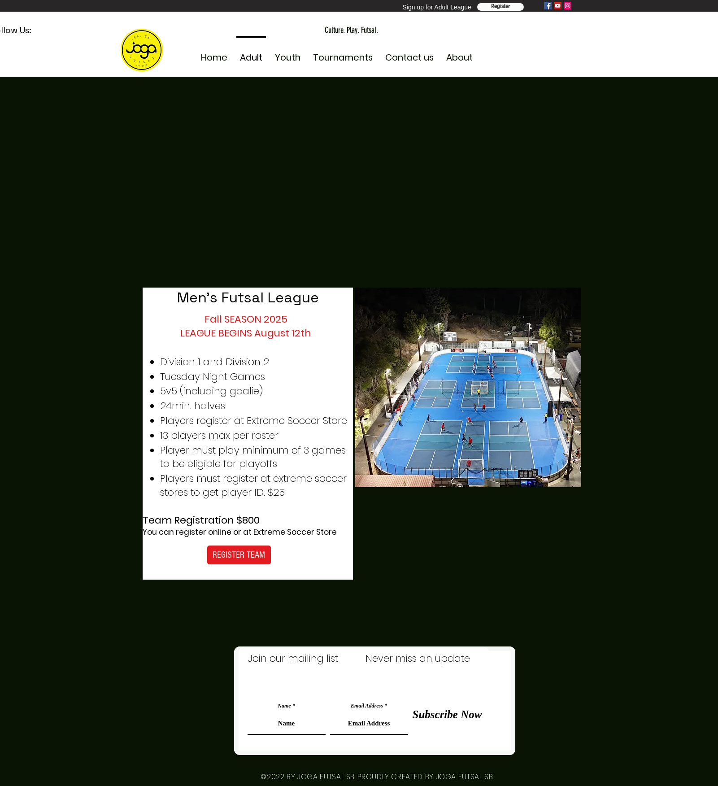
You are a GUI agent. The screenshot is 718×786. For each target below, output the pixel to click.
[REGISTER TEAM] (239, 555)
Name (284, 705)
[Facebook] (548, 5)
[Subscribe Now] (447, 714)
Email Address (367, 705)
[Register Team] (500, 7)
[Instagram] (567, 5)
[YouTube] (557, 5)
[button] (288, 53)
